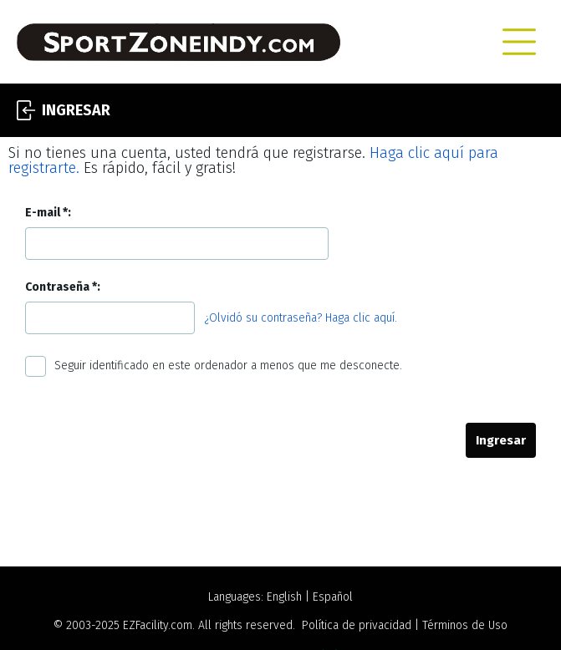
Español (333, 597)
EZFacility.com (157, 625)
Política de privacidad (356, 625)
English (284, 597)
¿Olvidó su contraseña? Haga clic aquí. (301, 318)
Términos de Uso (464, 625)
